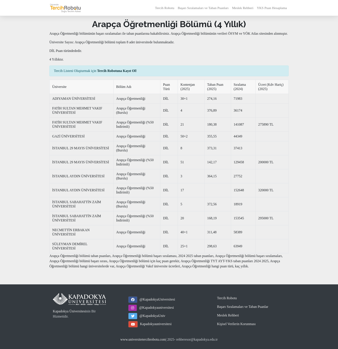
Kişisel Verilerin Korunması (236, 324)
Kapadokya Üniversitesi (69, 311)
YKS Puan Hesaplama (272, 8)
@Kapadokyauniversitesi (156, 307)
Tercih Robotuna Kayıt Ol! (117, 71)
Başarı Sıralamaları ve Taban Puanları (203, 8)
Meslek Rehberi (242, 8)
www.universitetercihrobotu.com (143, 339)
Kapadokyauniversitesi (156, 324)
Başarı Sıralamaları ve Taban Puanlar (242, 306)
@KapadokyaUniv (152, 316)
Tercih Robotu (164, 8)
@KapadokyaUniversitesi (157, 299)
